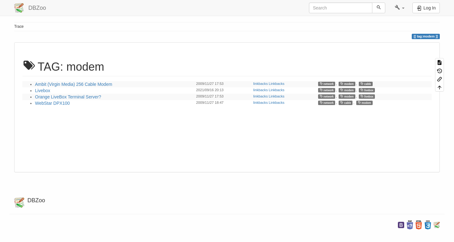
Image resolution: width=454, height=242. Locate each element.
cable (365, 84)
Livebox (42, 90)
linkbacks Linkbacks (268, 84)
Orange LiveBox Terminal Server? (68, 96)
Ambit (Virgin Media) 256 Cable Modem (73, 84)
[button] (399, 8)
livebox (366, 90)
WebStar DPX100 (52, 103)
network (327, 84)
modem (346, 84)
